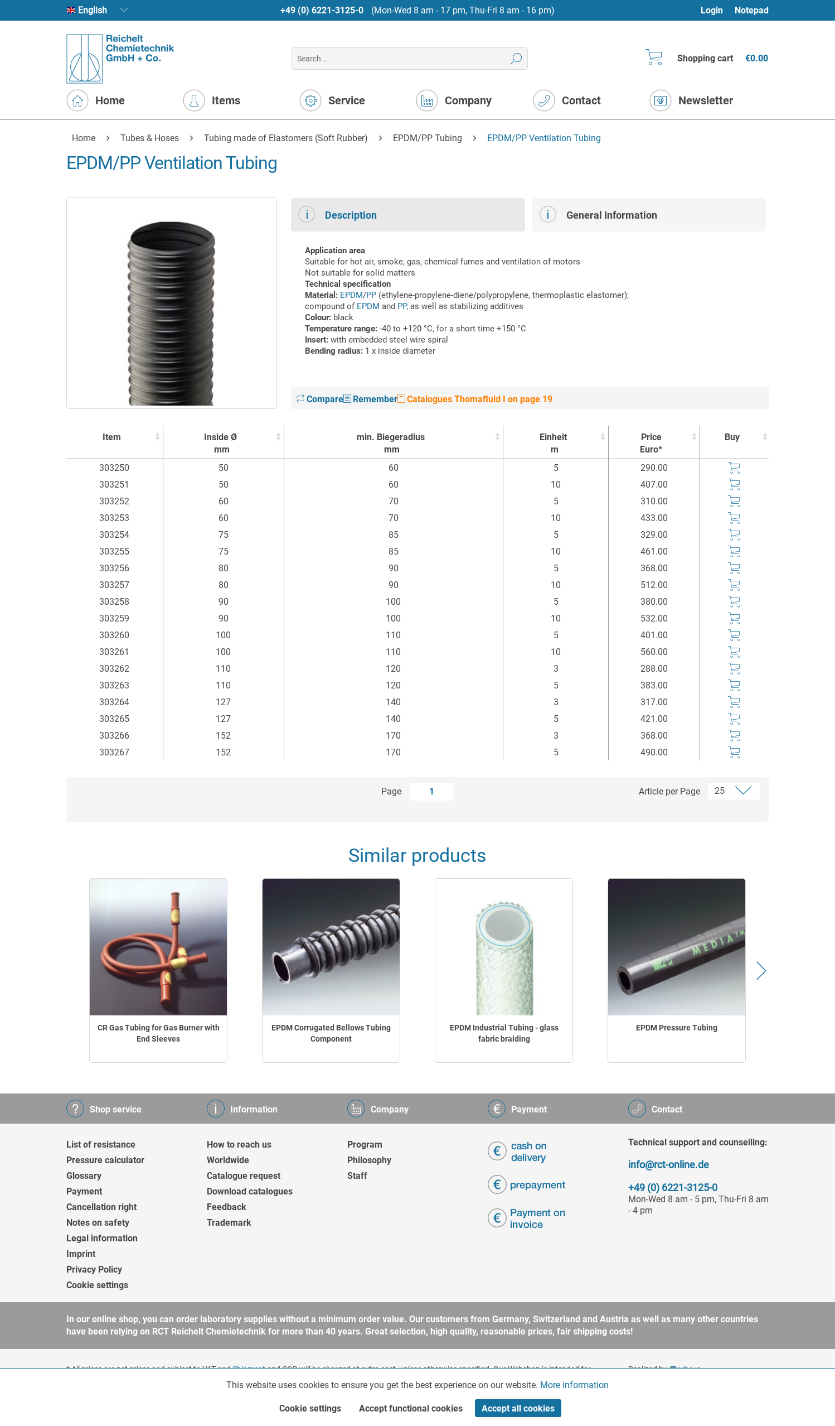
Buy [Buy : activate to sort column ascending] (732, 437)
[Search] (516, 58)
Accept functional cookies (411, 1408)
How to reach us (239, 1144)
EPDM (351, 295)
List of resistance (100, 1144)
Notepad (752, 10)
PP (371, 295)
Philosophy (369, 1160)
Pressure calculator (105, 1160)
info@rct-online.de (668, 1164)
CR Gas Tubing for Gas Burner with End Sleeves (159, 1033)
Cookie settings (97, 1285)
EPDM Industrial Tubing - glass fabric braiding (504, 1033)
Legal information (102, 1238)
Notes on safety (97, 1222)
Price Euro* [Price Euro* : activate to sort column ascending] (651, 443)
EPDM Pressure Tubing (676, 1027)
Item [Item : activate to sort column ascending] (112, 437)
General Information (598, 214)
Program (364, 1144)
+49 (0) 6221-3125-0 (321, 10)
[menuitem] (717, 10)
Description (337, 214)
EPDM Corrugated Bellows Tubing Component (331, 1033)
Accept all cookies (518, 1408)
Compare (320, 399)
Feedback (226, 1207)
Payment (84, 1191)
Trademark (229, 1222)
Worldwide (228, 1160)
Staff (357, 1175)
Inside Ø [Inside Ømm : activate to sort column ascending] (221, 444)
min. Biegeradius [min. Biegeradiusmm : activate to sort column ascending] (391, 444)
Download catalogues (250, 1191)
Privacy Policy (94, 1269)
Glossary (83, 1175)
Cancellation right (101, 1207)
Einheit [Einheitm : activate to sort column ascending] (553, 444)
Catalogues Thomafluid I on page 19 (474, 399)
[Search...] (409, 58)
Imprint (80, 1254)
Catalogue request (243, 1175)
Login (712, 10)
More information (574, 1385)
